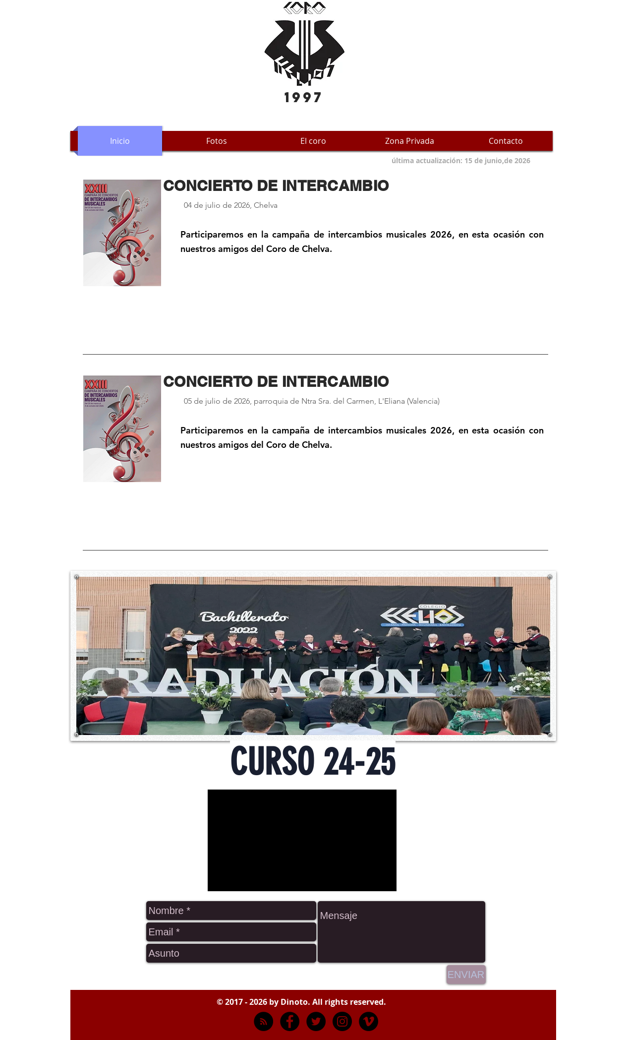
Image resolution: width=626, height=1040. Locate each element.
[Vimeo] (368, 1021)
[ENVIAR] (466, 974)
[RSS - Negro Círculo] (263, 1021)
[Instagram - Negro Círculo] (342, 1021)
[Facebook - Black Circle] (289, 1021)
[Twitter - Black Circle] (316, 1021)
